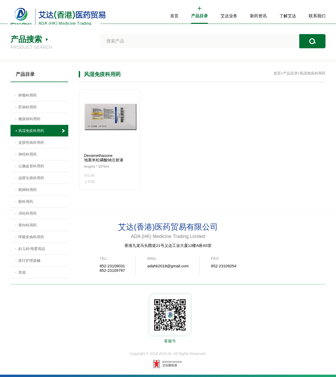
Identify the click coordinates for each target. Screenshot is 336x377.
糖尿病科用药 (29, 119)
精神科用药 (27, 190)
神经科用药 (27, 154)
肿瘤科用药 (27, 95)
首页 (174, 16)
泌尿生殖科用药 (31, 178)
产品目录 (199, 16)
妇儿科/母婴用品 (31, 249)
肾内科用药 (27, 225)
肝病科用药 (27, 107)
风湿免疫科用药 (31, 131)
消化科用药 (27, 213)
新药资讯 (258, 16)
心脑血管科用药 (31, 166)
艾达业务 (228, 16)
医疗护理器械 (29, 260)
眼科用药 (25, 201)
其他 (22, 272)
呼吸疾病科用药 (31, 237)
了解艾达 (287, 16)
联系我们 (317, 16)
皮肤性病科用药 (31, 142)
